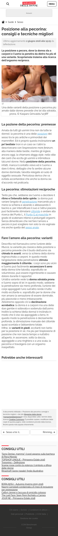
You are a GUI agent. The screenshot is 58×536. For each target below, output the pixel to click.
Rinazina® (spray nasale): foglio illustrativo (22, 471)
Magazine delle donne (32, 414)
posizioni (42, 133)
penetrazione (29, 201)
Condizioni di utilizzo (38, 510)
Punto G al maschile (37, 214)
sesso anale (32, 227)
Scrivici (24, 510)
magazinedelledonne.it (12, 417)
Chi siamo (13, 510)
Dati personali (17, 514)
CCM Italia (41, 514)
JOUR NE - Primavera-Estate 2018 (18, 498)
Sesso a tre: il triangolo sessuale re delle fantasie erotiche (16, 432)
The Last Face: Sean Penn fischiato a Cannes (24, 495)
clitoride (35, 211)
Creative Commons (16, 419)
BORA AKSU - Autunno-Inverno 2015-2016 (22, 484)
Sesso (20, 22)
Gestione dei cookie (29, 518)
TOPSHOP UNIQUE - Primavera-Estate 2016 (23, 459)
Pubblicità (30, 514)
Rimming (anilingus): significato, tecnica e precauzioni (43, 432)
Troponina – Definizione (13, 462)
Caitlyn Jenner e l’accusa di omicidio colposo (24, 492)
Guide (11, 22)
